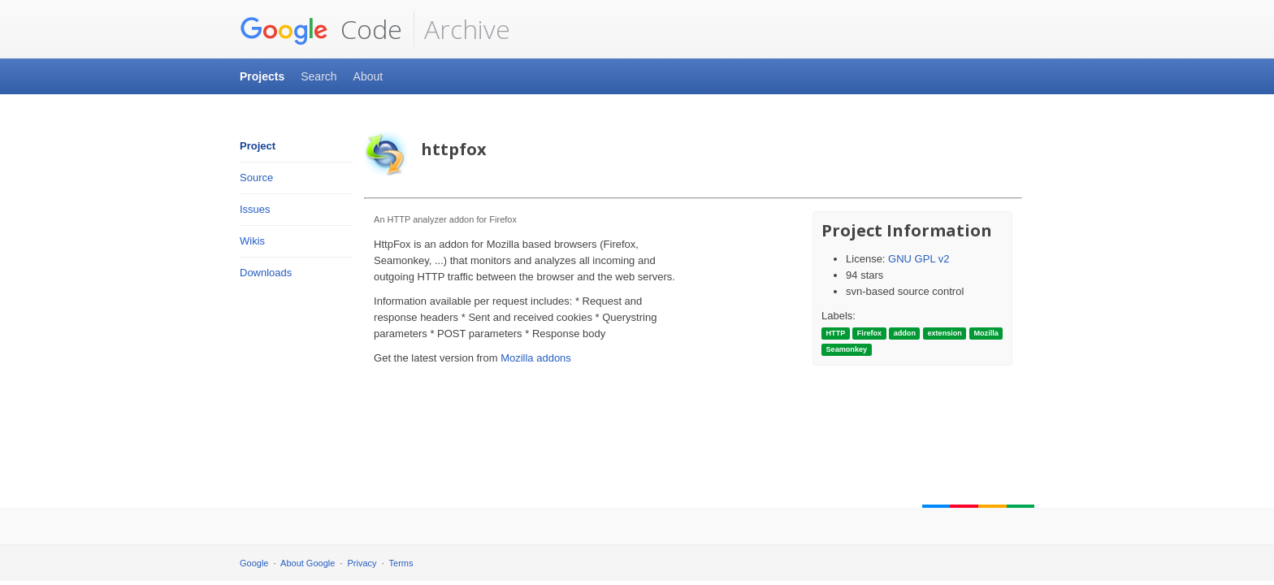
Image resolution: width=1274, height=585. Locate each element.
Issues (255, 209)
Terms (401, 563)
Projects (262, 76)
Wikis (252, 241)
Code (321, 29)
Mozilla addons (535, 358)
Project (257, 146)
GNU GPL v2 (918, 259)
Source (256, 177)
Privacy (362, 563)
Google (254, 563)
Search (318, 76)
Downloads (266, 272)
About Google (307, 563)
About (368, 76)
